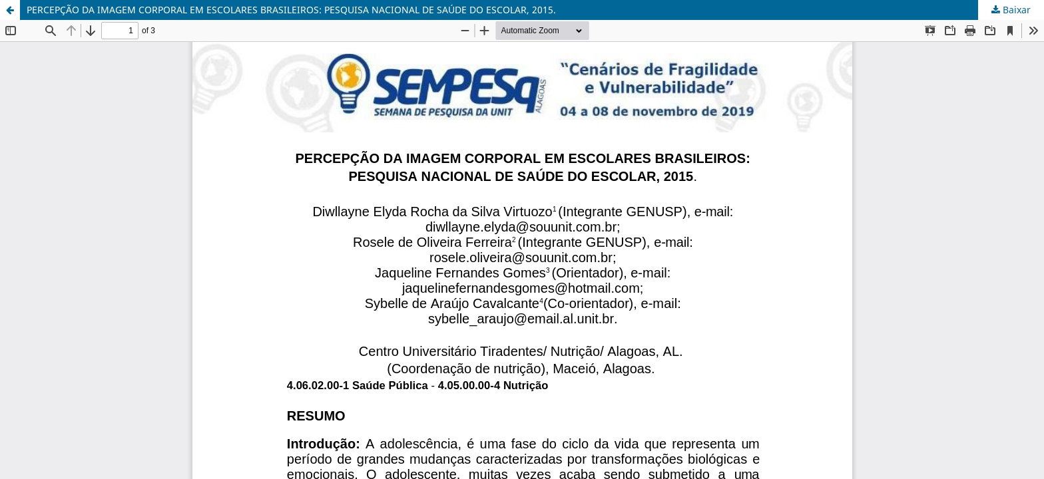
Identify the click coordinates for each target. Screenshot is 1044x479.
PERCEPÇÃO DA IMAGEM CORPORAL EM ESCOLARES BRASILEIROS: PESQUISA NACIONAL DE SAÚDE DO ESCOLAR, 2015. (291, 9)
